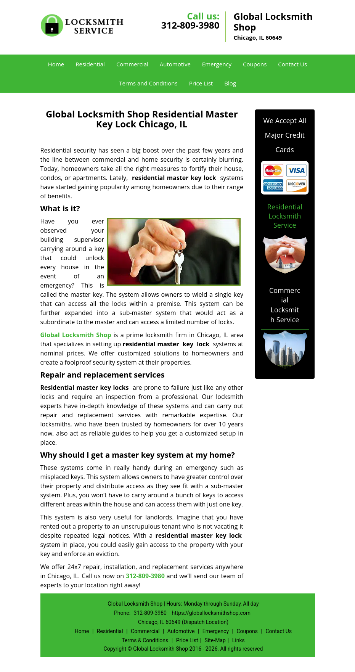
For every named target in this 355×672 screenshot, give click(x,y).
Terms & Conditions (145, 640)
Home (56, 64)
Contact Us (292, 64)
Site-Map (215, 640)
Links (238, 640)
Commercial (132, 64)
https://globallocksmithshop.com (211, 613)
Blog (230, 83)
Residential (90, 64)
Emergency (216, 64)
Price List (201, 83)
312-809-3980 (190, 25)
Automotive (175, 64)
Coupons (255, 64)
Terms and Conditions (148, 83)
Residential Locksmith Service (284, 216)
